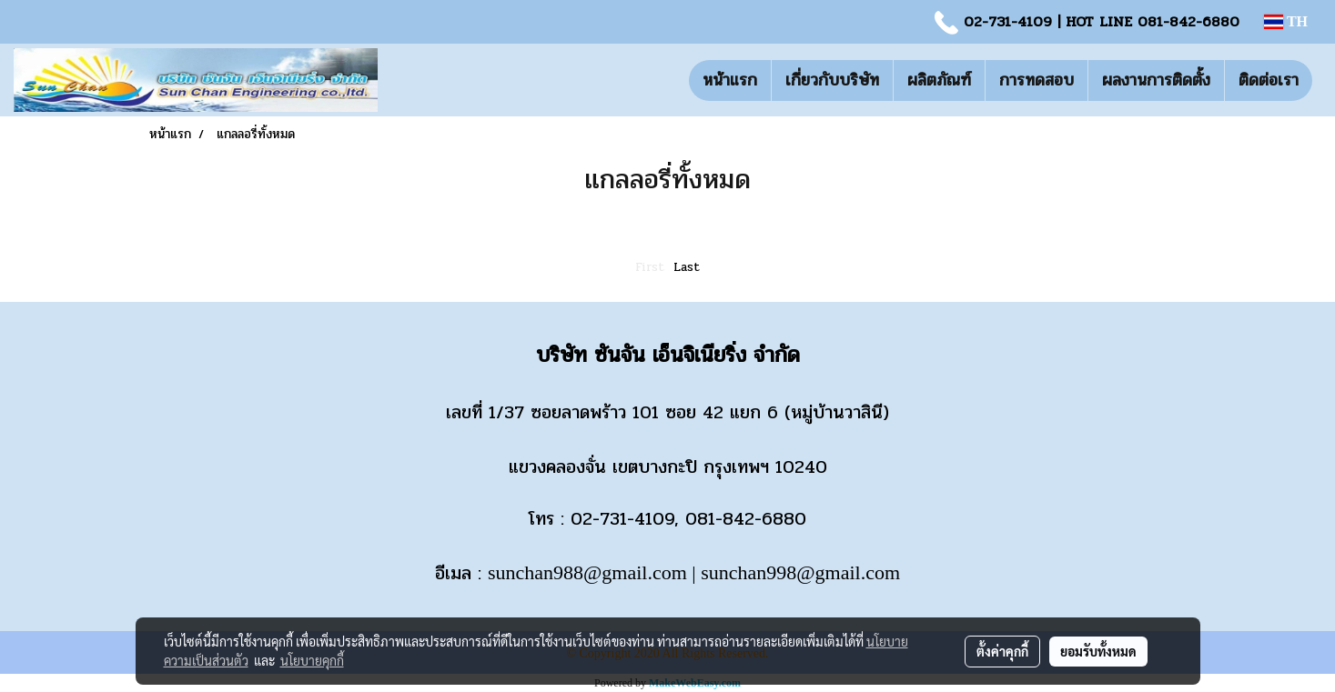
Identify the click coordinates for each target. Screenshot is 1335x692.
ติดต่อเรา (1269, 80)
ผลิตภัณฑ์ (939, 80)
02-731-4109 (1008, 21)
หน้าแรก (730, 80)
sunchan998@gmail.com (800, 572)
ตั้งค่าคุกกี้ (1002, 651)
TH (1286, 21)
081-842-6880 (1188, 21)
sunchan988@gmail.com (587, 572)
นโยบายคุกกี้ (312, 660)
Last (686, 266)
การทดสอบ (1036, 80)
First (649, 266)
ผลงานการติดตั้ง (1156, 80)
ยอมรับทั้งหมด (1098, 651)
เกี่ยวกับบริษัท (832, 80)
